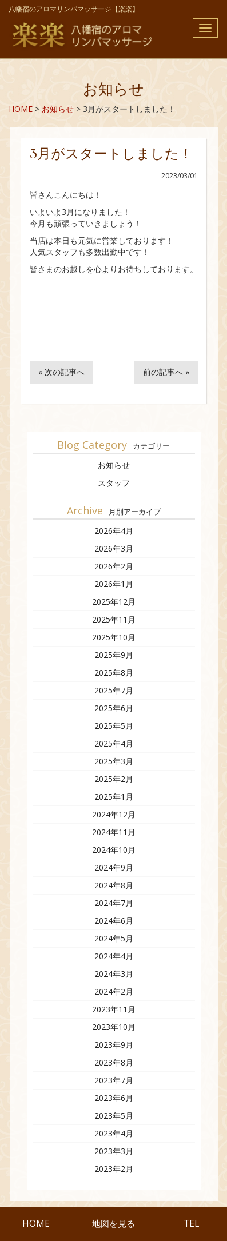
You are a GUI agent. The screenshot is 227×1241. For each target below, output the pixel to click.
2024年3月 (113, 973)
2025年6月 (113, 708)
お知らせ (114, 465)
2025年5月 (113, 725)
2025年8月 (113, 672)
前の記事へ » (166, 371)
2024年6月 (113, 920)
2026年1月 (113, 583)
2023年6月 (113, 1097)
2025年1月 (113, 796)
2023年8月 (113, 1062)
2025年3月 (113, 761)
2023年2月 (113, 1168)
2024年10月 (114, 849)
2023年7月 (113, 1080)
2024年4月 (113, 956)
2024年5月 (113, 938)
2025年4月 (113, 743)
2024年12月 (114, 814)
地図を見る (113, 1224)
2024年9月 (113, 867)
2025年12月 (114, 601)
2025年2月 (113, 778)
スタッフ (114, 482)
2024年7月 (113, 902)
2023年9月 (113, 1044)
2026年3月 (113, 548)
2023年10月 (114, 1026)
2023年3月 (113, 1151)
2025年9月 (113, 654)
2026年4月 (113, 530)
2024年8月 (113, 885)
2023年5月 (113, 1115)
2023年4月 (113, 1133)
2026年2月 (113, 566)
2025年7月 (113, 690)
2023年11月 (114, 1009)
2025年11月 (114, 619)
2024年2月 (113, 991)
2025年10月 (114, 637)
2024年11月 (114, 832)
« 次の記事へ (61, 371)
